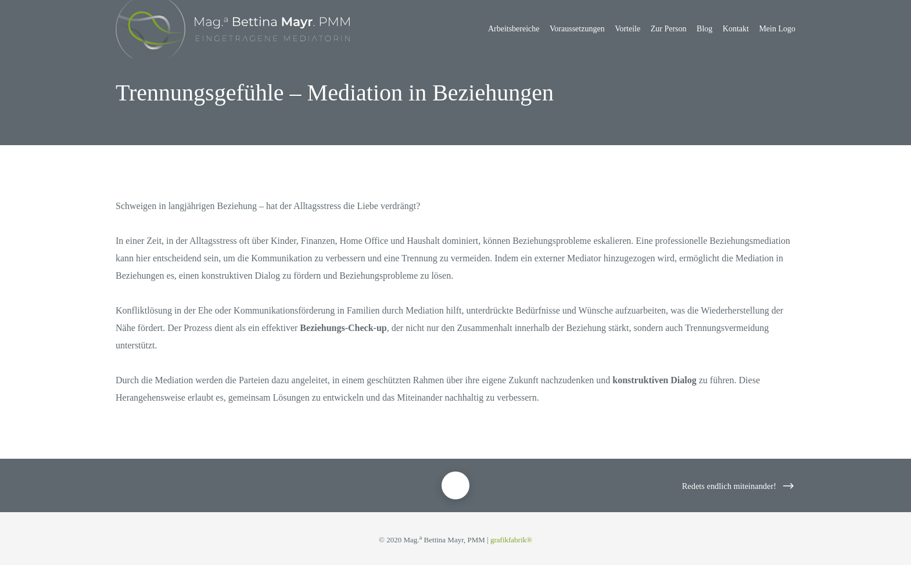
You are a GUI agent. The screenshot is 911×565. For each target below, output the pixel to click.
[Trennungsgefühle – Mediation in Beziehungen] (455, 485)
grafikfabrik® (511, 539)
